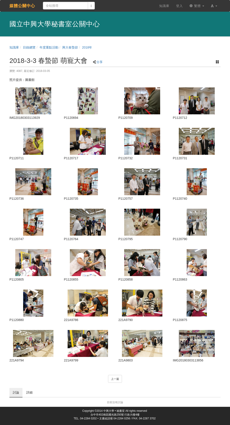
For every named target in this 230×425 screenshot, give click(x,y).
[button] (214, 5)
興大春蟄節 (70, 47)
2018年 (87, 47)
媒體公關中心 (22, 6)
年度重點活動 (49, 47)
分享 (99, 62)
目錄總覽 (29, 47)
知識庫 (14, 47)
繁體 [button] (197, 6)
